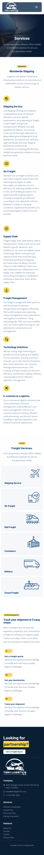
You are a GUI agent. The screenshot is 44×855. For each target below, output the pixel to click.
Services (6, 831)
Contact (6, 834)
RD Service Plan (9, 813)
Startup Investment (11, 816)
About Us (7, 828)
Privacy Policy (8, 837)
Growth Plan (8, 810)
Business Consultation (12, 807)
